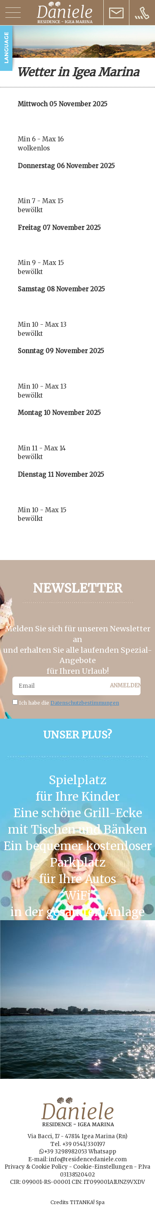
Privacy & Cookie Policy (36, 1166)
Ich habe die (69, 703)
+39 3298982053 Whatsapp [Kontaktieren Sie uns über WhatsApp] (80, 1151)
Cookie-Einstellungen (103, 1166)
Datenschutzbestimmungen (84, 703)
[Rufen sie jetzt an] (142, 12)
